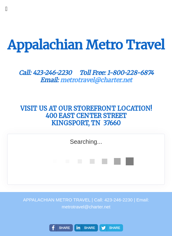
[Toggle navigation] (6, 10)
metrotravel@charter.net (96, 80)
